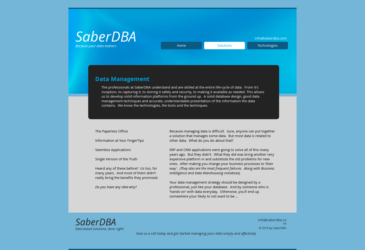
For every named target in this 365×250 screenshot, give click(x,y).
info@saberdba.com (271, 38)
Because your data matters (95, 45)
